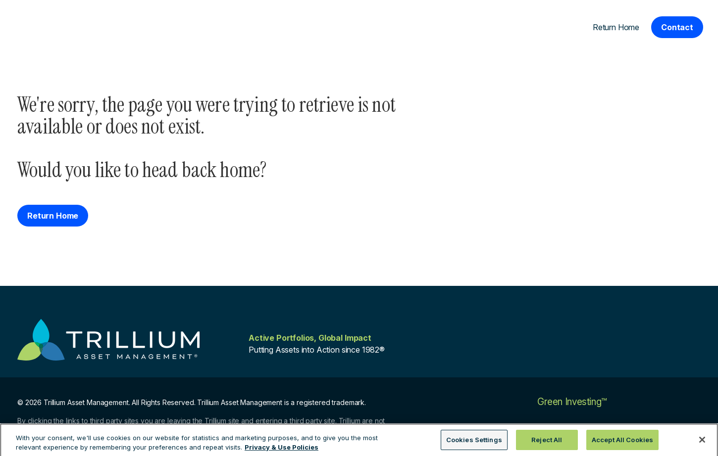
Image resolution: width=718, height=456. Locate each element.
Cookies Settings (474, 443)
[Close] (702, 443)
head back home (201, 169)
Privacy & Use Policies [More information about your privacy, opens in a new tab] (281, 451)
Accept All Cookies (622, 443)
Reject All (546, 443)
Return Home (616, 27)
